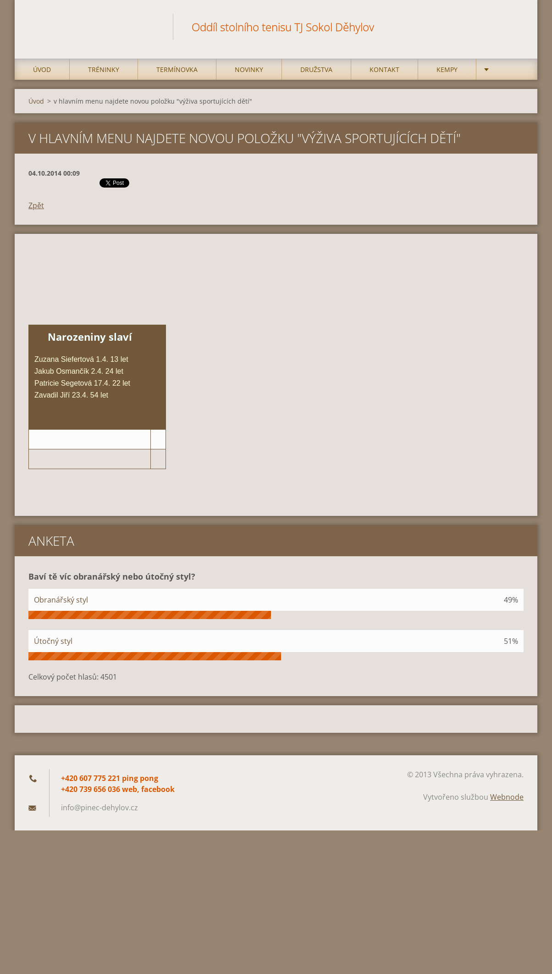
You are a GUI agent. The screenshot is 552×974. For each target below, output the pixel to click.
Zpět (36, 205)
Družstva (316, 69)
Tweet (109, 182)
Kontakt (384, 69)
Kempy (447, 69)
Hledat (513, 26)
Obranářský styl (61, 600)
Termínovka (177, 69)
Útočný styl (53, 641)
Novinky (249, 69)
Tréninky (103, 69)
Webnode (507, 797)
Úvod (42, 69)
